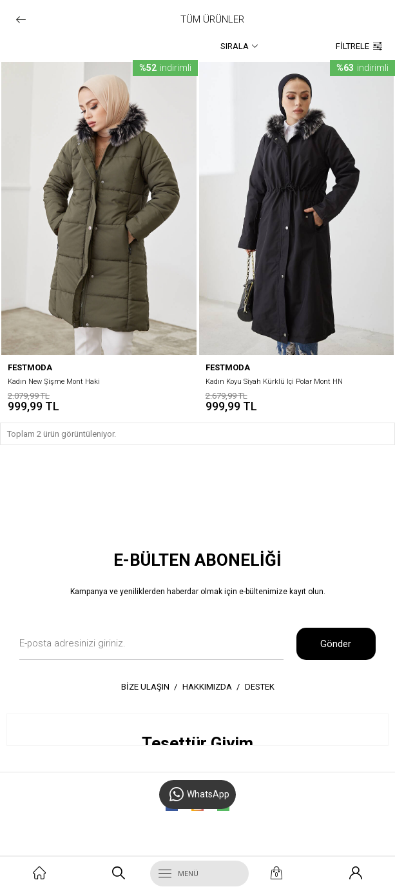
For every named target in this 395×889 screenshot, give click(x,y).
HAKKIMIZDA (207, 687)
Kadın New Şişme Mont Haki (54, 381)
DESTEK (260, 687)
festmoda (30, 367)
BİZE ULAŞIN (145, 687)
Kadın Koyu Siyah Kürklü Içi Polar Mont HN (274, 381)
